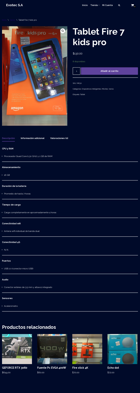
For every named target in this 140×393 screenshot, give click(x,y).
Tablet (82, 95)
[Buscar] (119, 5)
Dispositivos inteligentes (91, 89)
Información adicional (33, 138)
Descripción (8, 138)
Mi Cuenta (107, 5)
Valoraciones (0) (60, 138)
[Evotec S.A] (14, 5)
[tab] (8, 139)
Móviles (105, 89)
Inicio (84, 5)
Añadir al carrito (109, 71)
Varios (12, 20)
